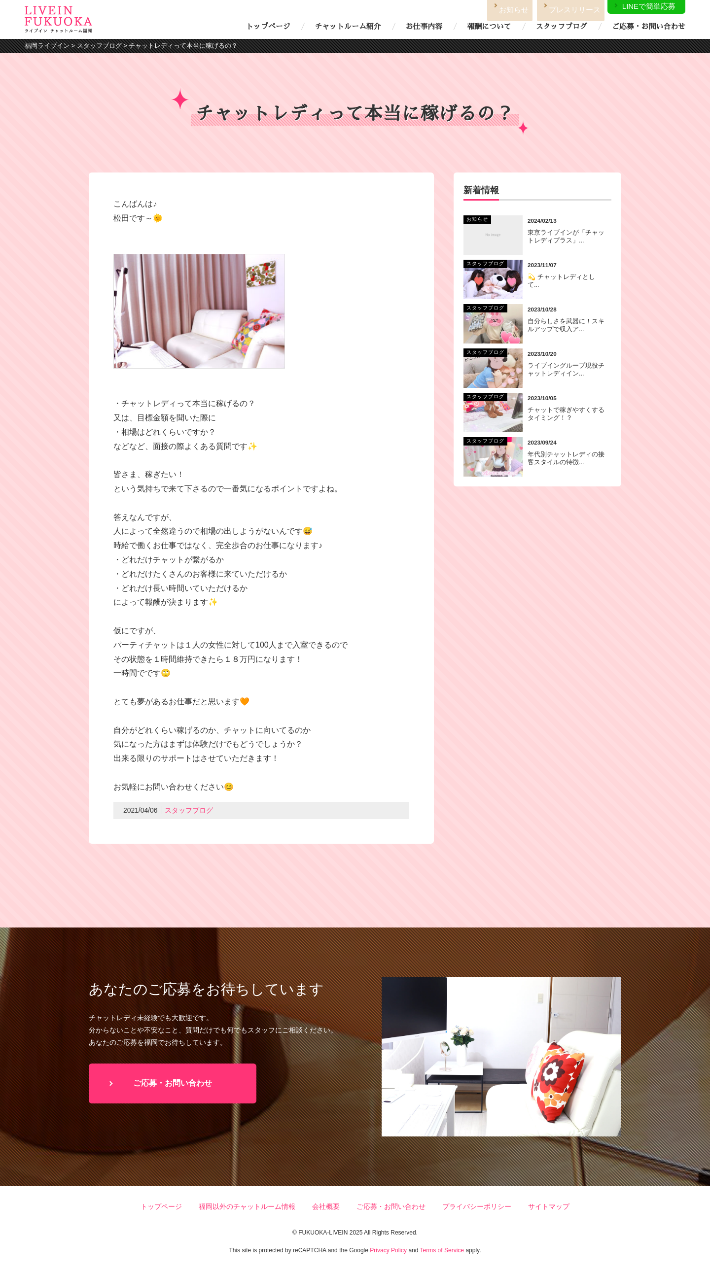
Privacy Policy (388, 1250)
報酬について (489, 26)
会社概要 (326, 1206)
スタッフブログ (561, 26)
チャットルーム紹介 (348, 26)
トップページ (268, 26)
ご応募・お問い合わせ (648, 26)
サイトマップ (548, 1206)
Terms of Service (442, 1250)
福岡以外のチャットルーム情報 (247, 1206)
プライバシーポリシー (476, 1206)
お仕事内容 (424, 26)
